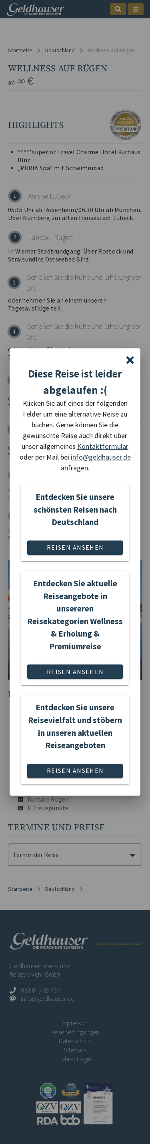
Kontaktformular (102, 446)
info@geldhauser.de (101, 457)
